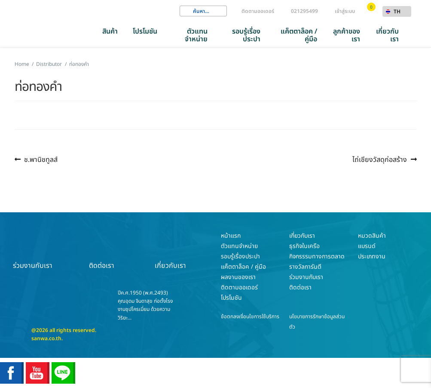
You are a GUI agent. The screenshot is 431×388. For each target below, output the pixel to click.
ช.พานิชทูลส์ (41, 159)
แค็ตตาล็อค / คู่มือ (299, 35)
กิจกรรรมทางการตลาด (317, 256)
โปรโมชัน (145, 31)
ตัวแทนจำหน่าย (196, 35)
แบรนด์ (367, 246)
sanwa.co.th (46, 338)
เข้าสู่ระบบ (345, 11)
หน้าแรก (231, 235)
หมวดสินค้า (372, 235)
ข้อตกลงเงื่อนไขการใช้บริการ (250, 316)
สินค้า (110, 31)
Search (186, 11)
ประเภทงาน (371, 256)
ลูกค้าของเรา (346, 35)
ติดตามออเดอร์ (257, 11)
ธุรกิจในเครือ (304, 246)
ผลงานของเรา (238, 277)
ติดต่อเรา (101, 251)
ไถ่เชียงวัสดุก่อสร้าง (379, 159)
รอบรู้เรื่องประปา (246, 35)
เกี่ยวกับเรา (387, 35)
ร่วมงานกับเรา (32, 251)
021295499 (304, 11)
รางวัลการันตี (305, 266)
